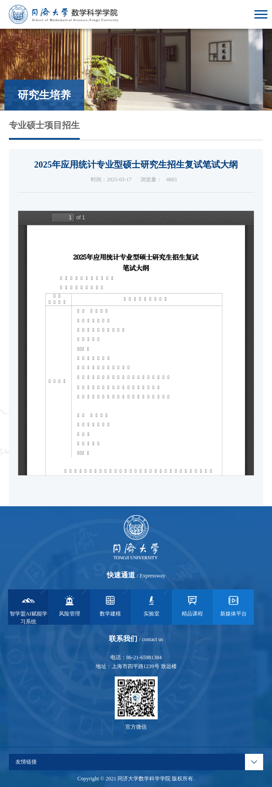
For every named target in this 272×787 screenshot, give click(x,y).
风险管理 (69, 605)
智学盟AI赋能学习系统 (28, 609)
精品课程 (192, 605)
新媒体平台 (233, 605)
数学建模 (110, 605)
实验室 (151, 605)
